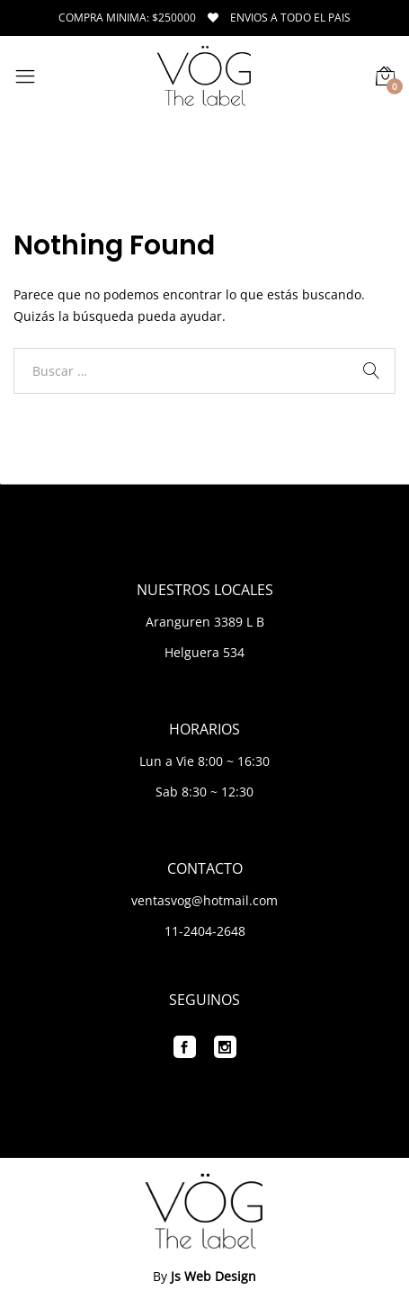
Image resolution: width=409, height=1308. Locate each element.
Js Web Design (213, 1276)
